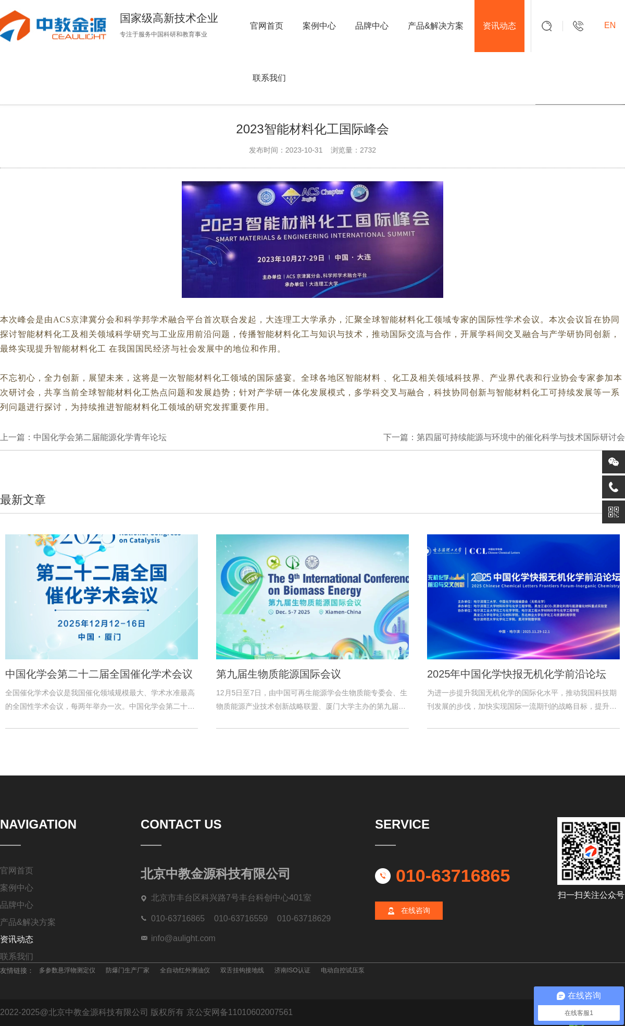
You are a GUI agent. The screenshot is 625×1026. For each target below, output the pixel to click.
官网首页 (266, 25)
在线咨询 (415, 910)
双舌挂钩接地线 (242, 970)
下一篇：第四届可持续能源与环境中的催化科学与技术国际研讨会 (504, 437)
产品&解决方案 (436, 25)
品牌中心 (372, 25)
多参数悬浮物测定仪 (67, 970)
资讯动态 (499, 25)
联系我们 (269, 77)
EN (610, 25)
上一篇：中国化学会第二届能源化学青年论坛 (83, 437)
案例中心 (319, 25)
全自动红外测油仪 (185, 970)
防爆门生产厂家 (127, 970)
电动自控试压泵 (343, 970)
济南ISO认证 (292, 970)
